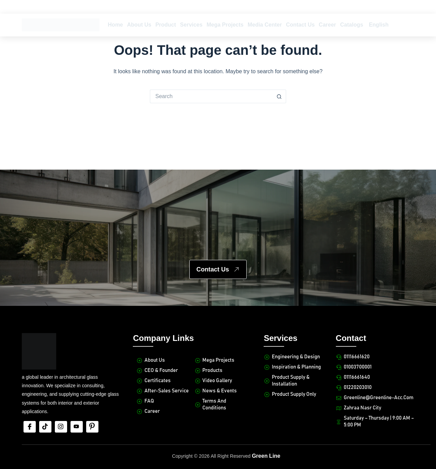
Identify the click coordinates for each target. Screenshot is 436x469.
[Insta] (61, 401)
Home (115, 25)
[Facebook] (30, 401)
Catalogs (351, 25)
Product (165, 25)
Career (327, 25)
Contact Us (300, 25)
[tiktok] (45, 401)
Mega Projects (224, 25)
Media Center (265, 25)
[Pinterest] (92, 401)
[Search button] (279, 96)
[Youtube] (77, 401)
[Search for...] (211, 96)
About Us (139, 25)
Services (191, 25)
